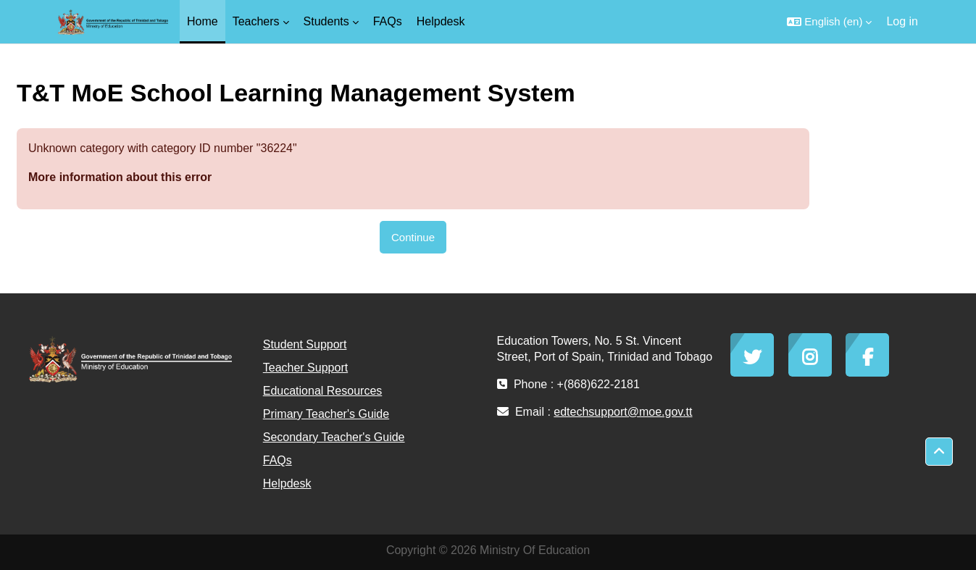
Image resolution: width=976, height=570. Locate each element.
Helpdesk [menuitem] (441, 21)
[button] (829, 21)
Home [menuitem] (202, 21)
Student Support (305, 344)
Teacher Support (305, 367)
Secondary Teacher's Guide (334, 437)
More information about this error (120, 177)
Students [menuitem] (326, 21)
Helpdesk (287, 483)
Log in (902, 21)
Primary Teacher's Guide (326, 414)
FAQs (277, 460)
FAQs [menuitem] (387, 21)
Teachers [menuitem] (256, 21)
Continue (413, 237)
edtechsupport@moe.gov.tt (623, 412)
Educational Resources (323, 391)
